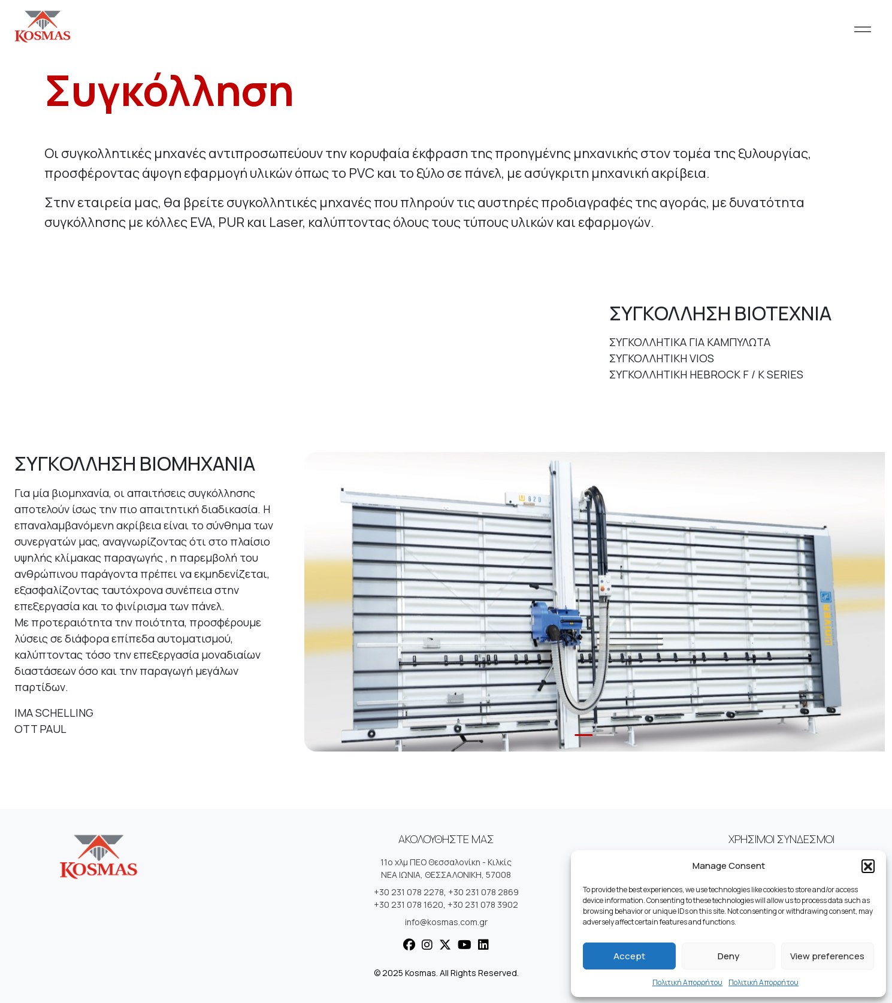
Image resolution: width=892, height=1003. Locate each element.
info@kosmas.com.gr (446, 922)
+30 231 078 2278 (409, 892)
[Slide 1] (584, 735)
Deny (728, 956)
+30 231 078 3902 (482, 904)
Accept (629, 956)
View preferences (827, 956)
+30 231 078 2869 (483, 892)
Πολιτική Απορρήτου (687, 982)
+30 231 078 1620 (408, 904)
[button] (868, 866)
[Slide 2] (606, 735)
